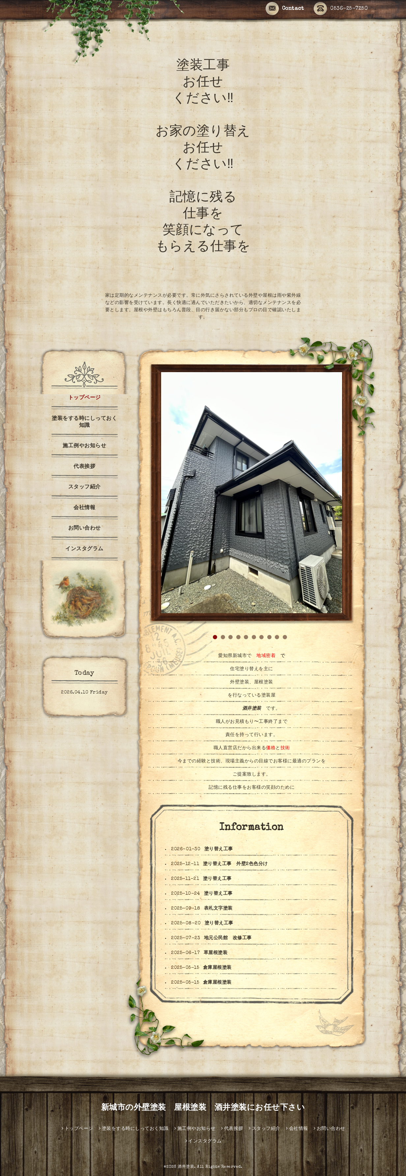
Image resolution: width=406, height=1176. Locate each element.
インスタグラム (87, 549)
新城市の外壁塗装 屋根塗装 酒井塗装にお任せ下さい (203, 1108)
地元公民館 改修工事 (228, 938)
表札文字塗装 (218, 908)
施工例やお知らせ (84, 446)
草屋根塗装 (216, 953)
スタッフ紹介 (84, 487)
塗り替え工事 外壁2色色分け (235, 864)
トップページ (84, 398)
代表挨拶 (84, 467)
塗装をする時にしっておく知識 (84, 422)
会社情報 (84, 508)
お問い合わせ (84, 528)
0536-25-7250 (341, 9)
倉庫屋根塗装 (217, 968)
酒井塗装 (186, 1167)
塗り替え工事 (218, 849)
